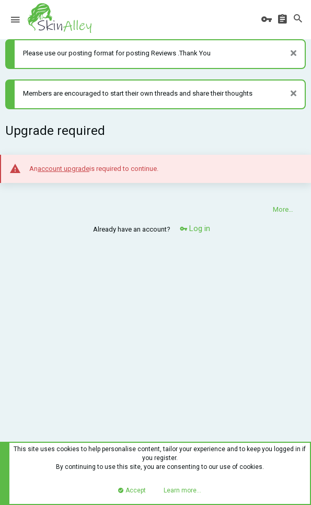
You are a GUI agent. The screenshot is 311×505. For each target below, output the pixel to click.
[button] (15, 20)
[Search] (298, 19)
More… (283, 209)
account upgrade (63, 169)
